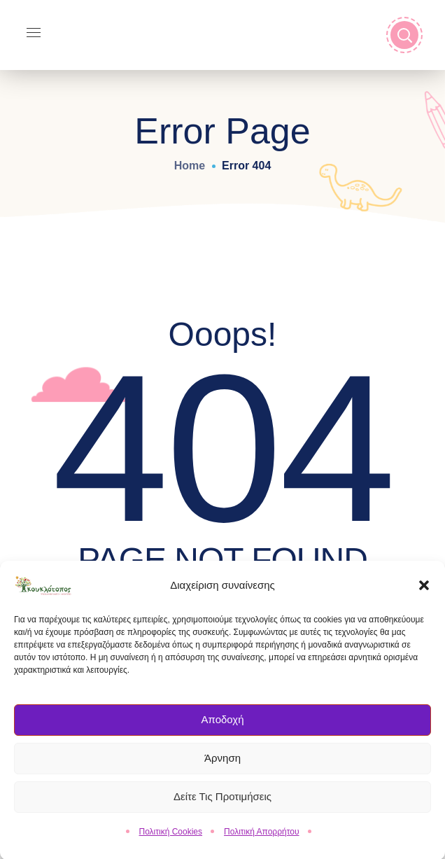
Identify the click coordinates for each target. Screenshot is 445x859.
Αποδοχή (223, 726)
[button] (424, 591)
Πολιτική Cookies (171, 837)
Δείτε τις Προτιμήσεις (222, 803)
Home (189, 166)
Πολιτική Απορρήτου (261, 837)
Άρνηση (222, 764)
